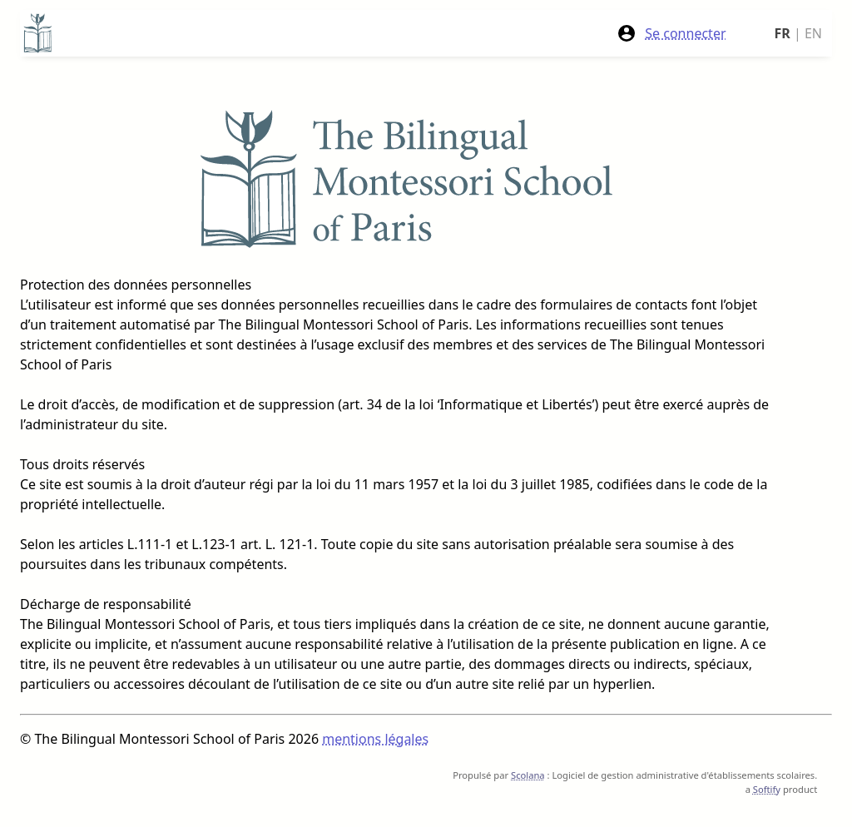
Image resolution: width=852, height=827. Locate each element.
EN (813, 33)
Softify (766, 789)
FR (782, 33)
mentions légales (375, 739)
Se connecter (671, 33)
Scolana (528, 775)
